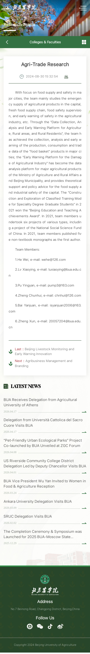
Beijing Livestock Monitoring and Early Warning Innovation (44, 351)
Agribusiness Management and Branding (43, 363)
